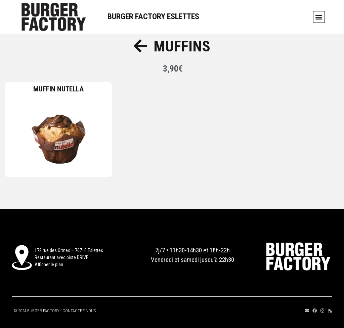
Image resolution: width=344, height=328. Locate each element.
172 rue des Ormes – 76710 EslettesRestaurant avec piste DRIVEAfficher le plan (69, 257)
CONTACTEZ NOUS (79, 310)
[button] (319, 17)
